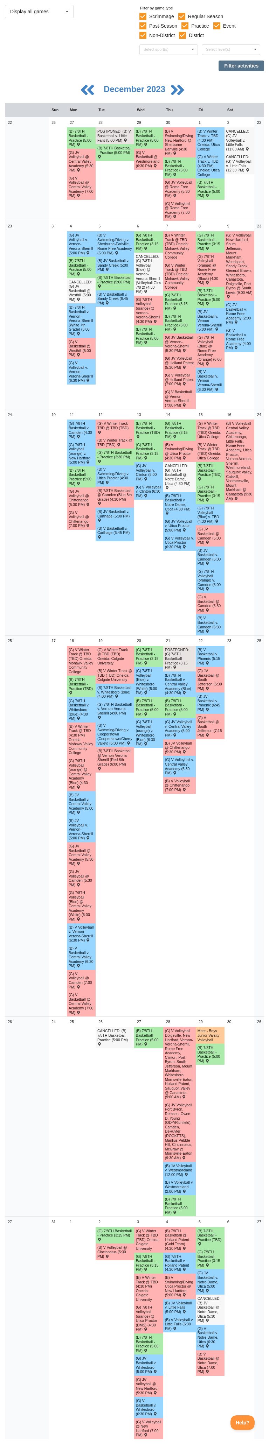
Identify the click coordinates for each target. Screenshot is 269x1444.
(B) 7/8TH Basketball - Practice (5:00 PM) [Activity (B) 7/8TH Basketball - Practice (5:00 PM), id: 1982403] (147, 1037)
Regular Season (205, 16)
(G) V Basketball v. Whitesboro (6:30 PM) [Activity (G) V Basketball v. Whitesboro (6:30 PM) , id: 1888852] (146, 1407)
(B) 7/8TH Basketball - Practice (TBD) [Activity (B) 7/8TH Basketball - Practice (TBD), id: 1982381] (81, 685)
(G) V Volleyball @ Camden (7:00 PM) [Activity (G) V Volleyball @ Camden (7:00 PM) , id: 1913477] (80, 980)
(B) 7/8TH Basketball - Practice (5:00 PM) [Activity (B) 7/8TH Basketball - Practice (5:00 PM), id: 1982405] (209, 1054)
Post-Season (163, 26)
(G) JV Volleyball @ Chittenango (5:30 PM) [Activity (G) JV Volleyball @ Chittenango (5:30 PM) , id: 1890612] (79, 498)
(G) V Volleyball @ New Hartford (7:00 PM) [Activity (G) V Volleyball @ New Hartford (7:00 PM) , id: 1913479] (148, 1428)
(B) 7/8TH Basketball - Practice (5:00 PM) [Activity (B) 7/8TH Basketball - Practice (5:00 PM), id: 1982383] (176, 707)
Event (229, 26)
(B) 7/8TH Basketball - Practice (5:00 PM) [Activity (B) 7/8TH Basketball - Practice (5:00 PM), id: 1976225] (209, 297)
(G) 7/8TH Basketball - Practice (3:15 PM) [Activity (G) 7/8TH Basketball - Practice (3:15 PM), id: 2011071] (147, 451)
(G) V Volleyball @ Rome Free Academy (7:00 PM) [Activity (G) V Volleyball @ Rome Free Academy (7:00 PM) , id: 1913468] (177, 210)
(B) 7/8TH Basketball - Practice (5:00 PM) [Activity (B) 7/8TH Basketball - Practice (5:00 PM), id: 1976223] (147, 336)
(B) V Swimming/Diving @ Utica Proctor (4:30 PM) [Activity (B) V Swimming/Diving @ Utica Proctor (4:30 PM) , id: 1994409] (179, 451)
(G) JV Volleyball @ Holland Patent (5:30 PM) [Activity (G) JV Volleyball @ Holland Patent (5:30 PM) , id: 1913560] (179, 362)
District (196, 35)
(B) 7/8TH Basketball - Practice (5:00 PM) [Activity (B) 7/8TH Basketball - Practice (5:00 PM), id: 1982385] (147, 1344)
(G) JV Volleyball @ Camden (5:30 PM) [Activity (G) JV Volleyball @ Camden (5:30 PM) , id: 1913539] (80, 878)
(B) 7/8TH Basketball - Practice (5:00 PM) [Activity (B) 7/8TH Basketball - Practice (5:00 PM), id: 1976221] (80, 267)
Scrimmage (161, 16)
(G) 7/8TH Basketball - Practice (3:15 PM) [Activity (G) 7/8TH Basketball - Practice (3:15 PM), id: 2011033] (147, 656)
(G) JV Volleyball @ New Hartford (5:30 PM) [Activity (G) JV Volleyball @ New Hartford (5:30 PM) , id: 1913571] (147, 1386)
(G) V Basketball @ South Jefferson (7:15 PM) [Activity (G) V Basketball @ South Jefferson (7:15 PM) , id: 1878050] (210, 726)
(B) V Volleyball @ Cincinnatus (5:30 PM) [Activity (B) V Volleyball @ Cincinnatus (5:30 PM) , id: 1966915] (112, 1251)
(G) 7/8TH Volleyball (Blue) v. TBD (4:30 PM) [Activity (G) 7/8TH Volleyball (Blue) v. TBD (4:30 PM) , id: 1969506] (208, 514)
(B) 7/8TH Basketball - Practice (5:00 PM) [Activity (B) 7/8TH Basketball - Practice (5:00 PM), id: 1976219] (176, 168)
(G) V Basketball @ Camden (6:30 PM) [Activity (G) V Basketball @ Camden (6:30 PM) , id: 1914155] (209, 603)
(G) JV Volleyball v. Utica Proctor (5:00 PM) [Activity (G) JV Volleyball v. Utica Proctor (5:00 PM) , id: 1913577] (178, 525)
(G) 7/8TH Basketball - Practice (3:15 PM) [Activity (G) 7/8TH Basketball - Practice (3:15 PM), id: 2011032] (209, 493)
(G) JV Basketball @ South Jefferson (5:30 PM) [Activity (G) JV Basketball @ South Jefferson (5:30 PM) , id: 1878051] (210, 679)
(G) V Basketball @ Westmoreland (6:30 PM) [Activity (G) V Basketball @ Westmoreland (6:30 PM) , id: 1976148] (148, 159)
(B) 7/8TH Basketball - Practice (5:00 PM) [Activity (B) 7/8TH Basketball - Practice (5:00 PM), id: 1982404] (176, 1205)
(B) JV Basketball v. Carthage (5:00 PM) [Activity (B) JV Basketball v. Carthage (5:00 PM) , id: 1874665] (113, 515)
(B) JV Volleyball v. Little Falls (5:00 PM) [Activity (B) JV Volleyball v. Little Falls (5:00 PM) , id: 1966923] (178, 1307)
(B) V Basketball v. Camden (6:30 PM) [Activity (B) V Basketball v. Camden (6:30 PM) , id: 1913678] (209, 624)
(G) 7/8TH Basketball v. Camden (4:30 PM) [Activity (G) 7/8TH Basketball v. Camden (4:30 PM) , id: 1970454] (80, 430)
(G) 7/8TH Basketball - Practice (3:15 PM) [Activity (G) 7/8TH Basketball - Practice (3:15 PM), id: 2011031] (176, 430)
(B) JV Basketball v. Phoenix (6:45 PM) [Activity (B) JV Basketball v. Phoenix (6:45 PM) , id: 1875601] (209, 703)
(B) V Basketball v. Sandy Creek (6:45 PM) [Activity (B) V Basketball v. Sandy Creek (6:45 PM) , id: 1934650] (112, 298)
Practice (200, 26)
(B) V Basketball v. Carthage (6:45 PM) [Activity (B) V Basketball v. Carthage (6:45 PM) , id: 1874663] (113, 532)
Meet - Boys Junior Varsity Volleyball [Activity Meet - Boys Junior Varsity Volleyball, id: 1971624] (209, 1035)
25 (10, 641)
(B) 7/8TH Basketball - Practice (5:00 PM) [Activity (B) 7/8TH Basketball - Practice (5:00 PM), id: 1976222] (114, 281)
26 (10, 1022)
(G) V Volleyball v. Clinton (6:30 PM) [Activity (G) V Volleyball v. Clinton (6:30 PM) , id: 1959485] (148, 491)
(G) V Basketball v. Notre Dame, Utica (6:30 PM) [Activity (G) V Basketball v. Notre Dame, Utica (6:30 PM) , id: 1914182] (208, 1337)
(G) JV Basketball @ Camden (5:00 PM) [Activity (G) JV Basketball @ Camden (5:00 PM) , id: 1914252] (209, 535)
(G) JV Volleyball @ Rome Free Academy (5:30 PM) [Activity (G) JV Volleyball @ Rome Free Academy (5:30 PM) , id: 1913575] (178, 189)
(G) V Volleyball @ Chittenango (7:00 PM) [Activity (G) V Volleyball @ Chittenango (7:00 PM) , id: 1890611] (79, 519)
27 (10, 1222)
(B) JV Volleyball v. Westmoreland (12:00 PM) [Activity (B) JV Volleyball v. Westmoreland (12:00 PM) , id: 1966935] (178, 1170)
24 (10, 415)
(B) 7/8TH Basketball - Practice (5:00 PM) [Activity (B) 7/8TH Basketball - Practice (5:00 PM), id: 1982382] (147, 707)
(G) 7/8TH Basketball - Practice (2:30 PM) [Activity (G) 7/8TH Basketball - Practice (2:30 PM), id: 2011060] (114, 456)
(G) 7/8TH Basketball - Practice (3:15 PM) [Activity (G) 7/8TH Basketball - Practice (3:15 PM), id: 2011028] (147, 242)
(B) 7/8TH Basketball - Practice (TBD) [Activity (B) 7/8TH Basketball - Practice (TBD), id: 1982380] (210, 472)
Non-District (162, 35)
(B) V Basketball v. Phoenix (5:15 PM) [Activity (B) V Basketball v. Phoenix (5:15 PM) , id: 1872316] (209, 656)
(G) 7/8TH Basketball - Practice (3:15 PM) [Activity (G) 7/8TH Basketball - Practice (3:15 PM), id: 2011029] (176, 301)
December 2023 (136, 89)
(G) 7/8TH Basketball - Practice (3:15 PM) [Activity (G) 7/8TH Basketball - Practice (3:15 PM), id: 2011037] (147, 1263)
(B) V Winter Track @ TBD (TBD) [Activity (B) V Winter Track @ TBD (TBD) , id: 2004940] (114, 442)
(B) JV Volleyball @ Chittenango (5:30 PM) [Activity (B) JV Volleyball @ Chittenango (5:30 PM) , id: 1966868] (178, 747)
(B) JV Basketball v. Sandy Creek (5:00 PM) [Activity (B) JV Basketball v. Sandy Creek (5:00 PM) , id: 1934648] (113, 265)
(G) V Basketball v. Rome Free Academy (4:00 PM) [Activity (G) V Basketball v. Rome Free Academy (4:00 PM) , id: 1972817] (238, 339)
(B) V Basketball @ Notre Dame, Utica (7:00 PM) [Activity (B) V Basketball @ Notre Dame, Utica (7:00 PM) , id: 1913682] (208, 1363)
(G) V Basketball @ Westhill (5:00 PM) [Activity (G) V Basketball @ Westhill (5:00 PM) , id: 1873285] (80, 348)
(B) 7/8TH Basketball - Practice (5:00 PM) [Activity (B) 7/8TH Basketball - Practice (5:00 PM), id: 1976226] (80, 477)
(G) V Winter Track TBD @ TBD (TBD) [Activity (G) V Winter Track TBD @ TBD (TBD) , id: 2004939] (113, 427)
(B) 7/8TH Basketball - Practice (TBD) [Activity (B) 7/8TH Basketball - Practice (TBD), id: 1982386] (210, 1237)
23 (10, 226)
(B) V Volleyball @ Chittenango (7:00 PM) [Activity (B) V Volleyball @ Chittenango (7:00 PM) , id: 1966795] (177, 785)
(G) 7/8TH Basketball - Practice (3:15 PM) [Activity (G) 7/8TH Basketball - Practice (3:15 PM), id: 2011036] (114, 1235)
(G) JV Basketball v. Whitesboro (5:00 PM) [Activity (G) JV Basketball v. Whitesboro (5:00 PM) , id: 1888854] (146, 1365)
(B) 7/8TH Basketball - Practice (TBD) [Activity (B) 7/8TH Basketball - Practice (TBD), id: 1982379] (148, 429)
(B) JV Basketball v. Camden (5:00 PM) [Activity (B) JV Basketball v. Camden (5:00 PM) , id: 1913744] (209, 557)
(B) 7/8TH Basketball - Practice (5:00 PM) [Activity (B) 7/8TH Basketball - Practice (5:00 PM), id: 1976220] (209, 189)
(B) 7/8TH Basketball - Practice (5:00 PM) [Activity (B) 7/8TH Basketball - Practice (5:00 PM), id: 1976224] (176, 323)
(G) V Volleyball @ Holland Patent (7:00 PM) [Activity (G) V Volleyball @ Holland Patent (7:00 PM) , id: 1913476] (179, 379)
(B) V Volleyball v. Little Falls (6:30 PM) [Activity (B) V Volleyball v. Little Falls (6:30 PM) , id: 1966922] (179, 1324)
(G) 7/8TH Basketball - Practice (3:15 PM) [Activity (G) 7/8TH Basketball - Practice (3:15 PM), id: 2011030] (209, 242)
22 (10, 122)
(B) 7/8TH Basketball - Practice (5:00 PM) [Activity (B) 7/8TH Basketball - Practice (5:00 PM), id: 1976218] (147, 138)
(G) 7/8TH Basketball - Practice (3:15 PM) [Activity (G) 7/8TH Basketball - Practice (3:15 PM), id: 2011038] (209, 1258)
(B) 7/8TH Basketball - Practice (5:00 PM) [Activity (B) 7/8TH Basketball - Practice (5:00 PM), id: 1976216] (80, 138)
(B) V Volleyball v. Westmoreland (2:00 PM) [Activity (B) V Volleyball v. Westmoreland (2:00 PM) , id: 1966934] (179, 1186)
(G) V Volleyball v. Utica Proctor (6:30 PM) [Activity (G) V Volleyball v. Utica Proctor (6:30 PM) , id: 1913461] (179, 542)
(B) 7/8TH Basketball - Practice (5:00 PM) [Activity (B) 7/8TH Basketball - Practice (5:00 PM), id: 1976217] (114, 152)
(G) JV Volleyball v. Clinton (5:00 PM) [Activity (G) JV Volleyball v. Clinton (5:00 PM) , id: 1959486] (146, 472)
